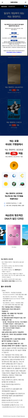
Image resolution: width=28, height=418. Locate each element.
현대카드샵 (17, 270)
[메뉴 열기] (26, 7)
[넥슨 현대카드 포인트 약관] (8, 281)
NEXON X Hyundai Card (8, 6)
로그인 (25, 2)
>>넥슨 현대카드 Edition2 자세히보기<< (14, 52)
